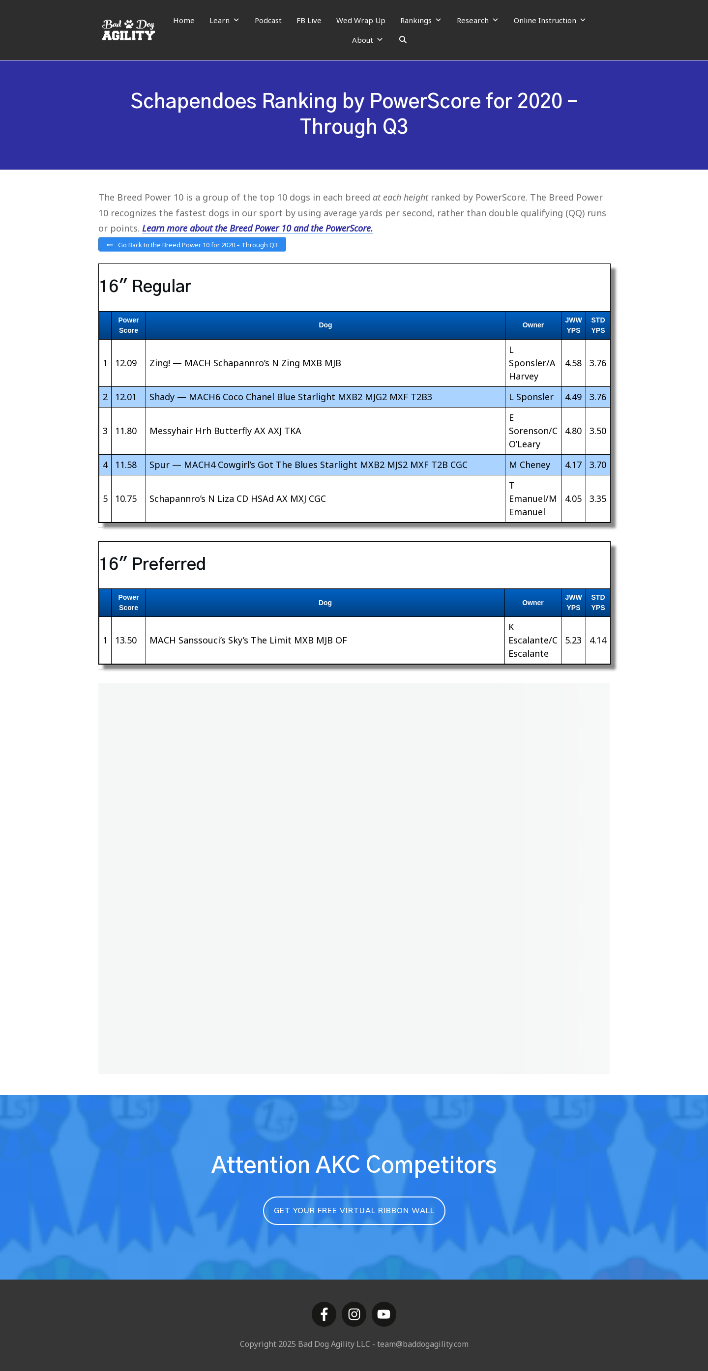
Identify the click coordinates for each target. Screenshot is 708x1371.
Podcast (268, 20)
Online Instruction (550, 20)
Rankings (421, 20)
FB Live (309, 20)
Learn (224, 20)
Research (478, 20)
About (368, 40)
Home (184, 20)
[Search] (403, 40)
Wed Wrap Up (360, 20)
